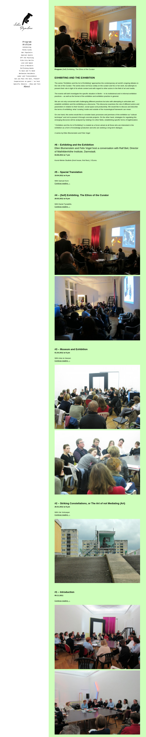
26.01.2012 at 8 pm (62, 505)
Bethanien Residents (27, 73)
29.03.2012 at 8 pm (62, 196)
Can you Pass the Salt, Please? (27, 79)
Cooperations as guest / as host (27, 81)
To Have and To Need (27, 71)
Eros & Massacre (27, 65)
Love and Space (27, 63)
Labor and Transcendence (27, 76)
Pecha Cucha (27, 50)
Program (27, 42)
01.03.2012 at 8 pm (62, 350)
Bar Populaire (27, 52)
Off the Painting (27, 58)
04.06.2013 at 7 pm (62, 153)
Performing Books (27, 68)
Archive (27, 44)
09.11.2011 (59, 593)
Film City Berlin (27, 60)
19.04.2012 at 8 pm (62, 173)
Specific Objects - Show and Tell (27, 84)
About (27, 87)
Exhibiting (27, 47)
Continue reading (62, 181)
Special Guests (27, 55)
